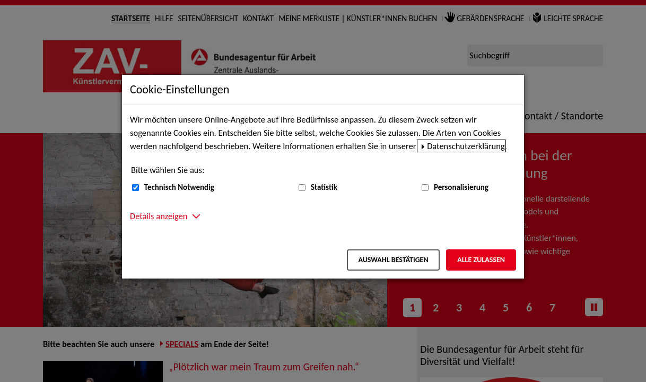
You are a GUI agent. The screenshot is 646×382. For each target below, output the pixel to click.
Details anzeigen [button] (158, 216)
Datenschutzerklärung (466, 146)
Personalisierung (461, 187)
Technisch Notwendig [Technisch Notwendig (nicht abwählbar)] (179, 187)
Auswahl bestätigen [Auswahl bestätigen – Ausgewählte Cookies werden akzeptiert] (393, 259)
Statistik (324, 187)
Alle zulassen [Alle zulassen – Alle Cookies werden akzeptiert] (481, 259)
